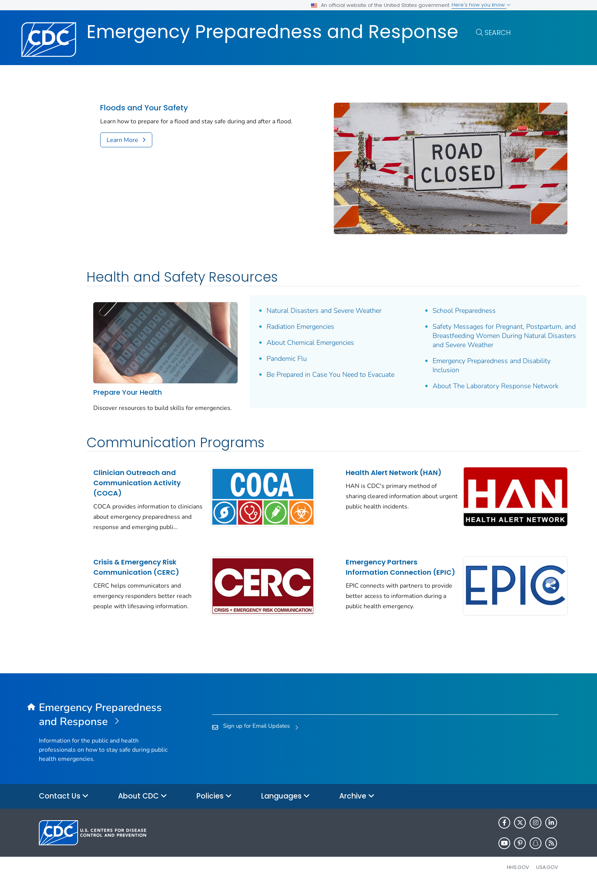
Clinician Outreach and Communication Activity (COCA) (137, 469)
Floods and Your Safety (144, 108)
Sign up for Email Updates (256, 732)
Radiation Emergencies (277, 306)
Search (498, 32)
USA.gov (547, 873)
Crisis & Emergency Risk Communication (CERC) (136, 564)
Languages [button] (285, 802)
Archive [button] (357, 802)
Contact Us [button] (64, 802)
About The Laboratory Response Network (435, 380)
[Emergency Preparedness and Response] (104, 722)
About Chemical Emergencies (286, 322)
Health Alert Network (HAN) (347, 464)
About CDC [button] (142, 802)
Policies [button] (214, 802)
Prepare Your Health (127, 359)
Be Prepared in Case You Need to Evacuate (292, 359)
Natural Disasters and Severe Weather (300, 290)
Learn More (122, 140)
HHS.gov (518, 873)
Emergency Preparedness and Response (272, 32)
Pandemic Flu (263, 338)
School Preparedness (417, 290)
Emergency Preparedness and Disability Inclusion (445, 355)
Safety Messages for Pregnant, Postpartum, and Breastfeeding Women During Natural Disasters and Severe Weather (445, 320)
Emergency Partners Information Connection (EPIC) (353, 569)
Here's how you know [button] (481, 4)
